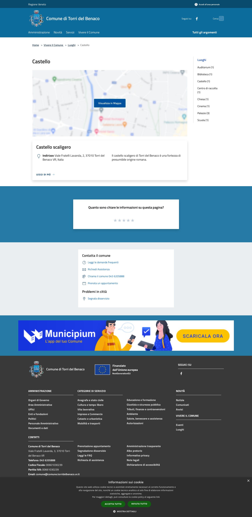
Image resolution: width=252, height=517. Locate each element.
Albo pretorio (134, 451)
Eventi (179, 425)
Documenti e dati (38, 428)
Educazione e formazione (141, 400)
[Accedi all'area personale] (207, 4)
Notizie (180, 400)
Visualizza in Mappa (109, 103)
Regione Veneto (37, 4)
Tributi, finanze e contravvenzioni (146, 409)
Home (35, 45)
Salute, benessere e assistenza (144, 419)
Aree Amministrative (40, 405)
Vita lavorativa (86, 409)
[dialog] (126, 497)
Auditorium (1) (205, 67)
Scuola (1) (202, 120)
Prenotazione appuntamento (94, 446)
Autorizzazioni (135, 423)
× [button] (248, 481)
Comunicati (182, 405)
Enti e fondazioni (38, 414)
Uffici (31, 409)
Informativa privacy (138, 455)
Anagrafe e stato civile (90, 400)
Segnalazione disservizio (92, 451)
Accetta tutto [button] (113, 504)
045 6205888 (47, 460)
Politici (32, 419)
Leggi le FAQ (85, 455)
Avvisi (179, 409)
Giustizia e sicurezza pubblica (144, 405)
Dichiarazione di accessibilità (143, 465)
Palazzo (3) (203, 113)
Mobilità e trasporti (89, 423)
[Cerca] (220, 18)
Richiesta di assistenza (91, 460)
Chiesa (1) (202, 99)
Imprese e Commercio (90, 414)
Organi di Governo (38, 400)
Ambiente (132, 414)
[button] (126, 511)
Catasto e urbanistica (90, 419)
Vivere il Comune (54, 45)
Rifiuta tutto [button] (139, 503)
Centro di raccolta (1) (207, 90)
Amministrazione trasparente (144, 446)
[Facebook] (190, 18)
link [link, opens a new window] (158, 497)
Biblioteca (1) (204, 74)
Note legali (133, 460)
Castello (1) (203, 81)
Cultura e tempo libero (90, 405)
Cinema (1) (203, 106)
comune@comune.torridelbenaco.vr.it (58, 474)
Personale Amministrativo (43, 423)
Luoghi (72, 45)
